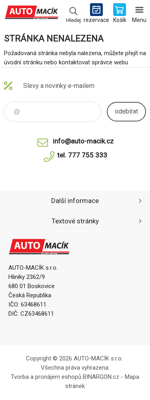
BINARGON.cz (101, 376)
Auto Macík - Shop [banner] (31, 14)
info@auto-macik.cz (83, 141)
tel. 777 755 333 (82, 155)
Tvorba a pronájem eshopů (46, 376)
